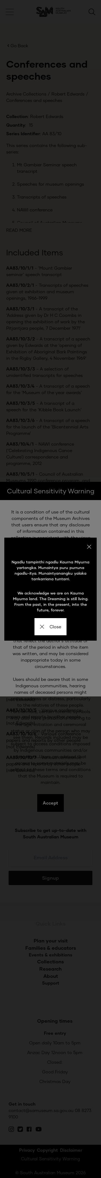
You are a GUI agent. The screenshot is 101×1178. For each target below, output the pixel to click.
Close (50, 626)
